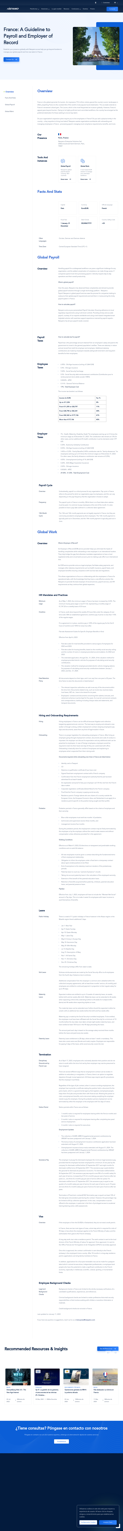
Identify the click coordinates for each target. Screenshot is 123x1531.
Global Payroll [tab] (10, 105)
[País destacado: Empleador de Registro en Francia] (18, 1386)
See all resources (106, 1349)
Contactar (112, 9)
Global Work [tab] (9, 111)
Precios (92, 9)
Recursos (66, 9)
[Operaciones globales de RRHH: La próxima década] (105, 1386)
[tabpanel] (18, 1388)
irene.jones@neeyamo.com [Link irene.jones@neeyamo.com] (85, 1320)
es (115, 2)
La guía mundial (56, 9)
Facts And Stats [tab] (10, 98)
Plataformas (33, 9)
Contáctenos (61, 1442)
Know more (64, 179)
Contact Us (10, 59)
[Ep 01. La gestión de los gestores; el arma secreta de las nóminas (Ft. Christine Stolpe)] (76, 1385)
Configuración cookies (88, 1522)
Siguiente (115, 1353)
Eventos (85, 9)
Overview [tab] (9, 92)
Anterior (108, 1353)
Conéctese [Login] (106, 2)
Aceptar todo (107, 1522)
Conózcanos (75, 9)
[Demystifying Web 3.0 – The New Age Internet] (47, 1385)
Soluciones (44, 9)
